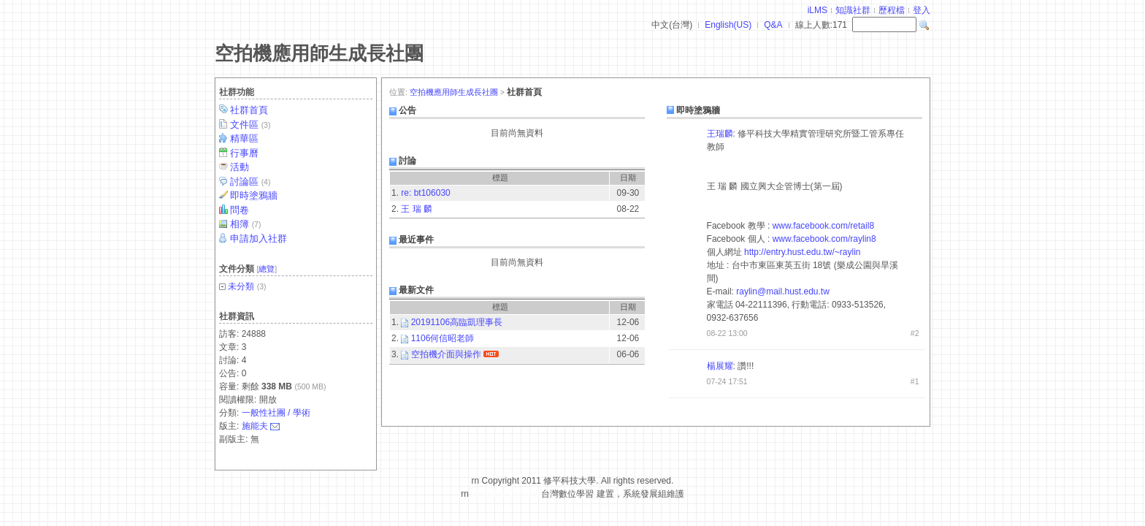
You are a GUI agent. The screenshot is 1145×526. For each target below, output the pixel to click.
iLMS (817, 10)
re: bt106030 (425, 193)
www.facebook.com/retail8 (823, 226)
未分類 (241, 286)
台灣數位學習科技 (506, 494)
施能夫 (255, 426)
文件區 (251, 124)
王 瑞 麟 (416, 209)
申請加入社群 (259, 238)
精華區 (245, 138)
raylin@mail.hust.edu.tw (783, 291)
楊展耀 (720, 366)
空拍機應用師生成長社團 (319, 53)
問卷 (240, 210)
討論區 (251, 181)
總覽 (267, 268)
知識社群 (852, 10)
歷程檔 (891, 10)
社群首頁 (250, 109)
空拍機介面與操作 (446, 354)
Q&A (773, 25)
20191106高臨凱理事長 (456, 322)
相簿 (246, 223)
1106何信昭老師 (443, 338)
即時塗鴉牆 (255, 195)
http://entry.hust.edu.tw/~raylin (802, 252)
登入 (921, 10)
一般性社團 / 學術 (276, 413)
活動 (240, 166)
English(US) (728, 25)
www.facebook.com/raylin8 (824, 239)
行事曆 (245, 153)
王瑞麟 (720, 134)
